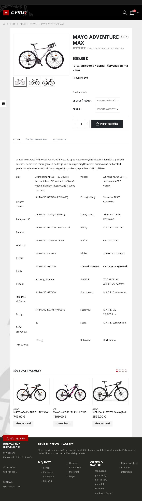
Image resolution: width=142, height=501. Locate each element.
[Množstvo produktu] (81, 124)
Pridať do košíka (109, 124)
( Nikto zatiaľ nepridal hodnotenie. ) (105, 48)
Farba (76, 109)
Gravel (16, 409)
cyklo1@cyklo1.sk (11, 486)
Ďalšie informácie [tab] (36, 139)
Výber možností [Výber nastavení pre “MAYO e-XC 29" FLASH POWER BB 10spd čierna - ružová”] (63, 423)
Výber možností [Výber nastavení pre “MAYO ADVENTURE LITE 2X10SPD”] (23, 423)
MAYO (84, 92)
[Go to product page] (31, 391)
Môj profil (74, 471)
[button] (6, 12)
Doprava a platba (129, 463)
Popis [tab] (16, 139)
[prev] (121, 37)
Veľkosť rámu (82, 100)
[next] (126, 37)
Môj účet (47, 481)
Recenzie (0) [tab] (59, 139)
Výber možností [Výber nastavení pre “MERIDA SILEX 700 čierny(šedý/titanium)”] (102, 423)
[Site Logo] (19, 12)
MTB (54, 409)
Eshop (46, 467)
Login (72, 476)
